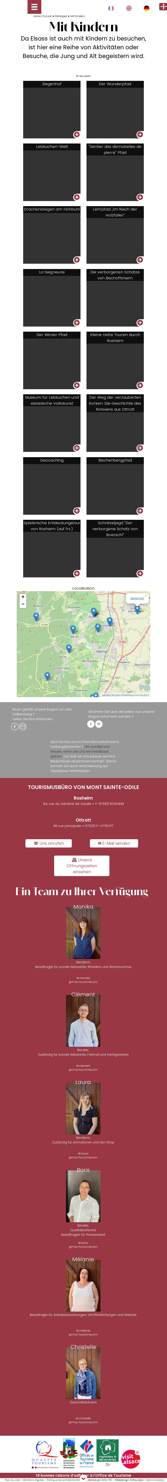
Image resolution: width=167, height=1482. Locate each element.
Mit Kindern (77, 16)
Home (37, 16)
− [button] (23, 604)
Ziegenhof (137, 598)
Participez (61, 16)
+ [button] (23, 597)
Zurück (47, 16)
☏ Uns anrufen (48, 843)
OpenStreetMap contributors (131, 695)
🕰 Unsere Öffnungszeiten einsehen (82, 866)
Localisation (83, 588)
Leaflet (106, 695)
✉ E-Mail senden (114, 843)
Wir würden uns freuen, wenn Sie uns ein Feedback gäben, (80, 751)
